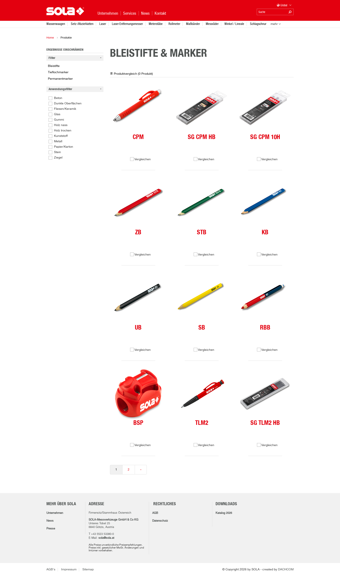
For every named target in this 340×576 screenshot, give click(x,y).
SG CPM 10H (265, 137)
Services (129, 13)
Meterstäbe (156, 24)
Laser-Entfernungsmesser (127, 24)
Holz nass (60, 125)
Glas (57, 114)
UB (138, 328)
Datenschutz (160, 520)
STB (201, 233)
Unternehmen (54, 513)
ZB (138, 233)
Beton (58, 98)
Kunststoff (61, 136)
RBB (265, 328)
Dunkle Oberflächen (68, 103)
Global (284, 5)
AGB (155, 513)
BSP (138, 423)
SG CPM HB (202, 137)
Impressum (69, 569)
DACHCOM (286, 569)
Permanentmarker (60, 78)
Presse (50, 528)
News (50, 520)
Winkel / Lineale (234, 24)
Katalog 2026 (224, 513)
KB (265, 233)
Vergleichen (142, 159)
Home (50, 37)
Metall (58, 141)
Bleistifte (54, 66)
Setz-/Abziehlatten (82, 24)
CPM (138, 137)
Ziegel (58, 157)
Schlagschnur (258, 24)
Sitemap (88, 569)
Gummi (59, 119)
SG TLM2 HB (265, 423)
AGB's (50, 569)
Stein (57, 152)
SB (201, 328)
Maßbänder (193, 24)
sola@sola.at (106, 538)
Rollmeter (174, 24)
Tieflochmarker (58, 72)
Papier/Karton (63, 146)
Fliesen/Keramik (65, 108)
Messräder (212, 24)
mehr (274, 24)
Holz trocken (62, 130)
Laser (102, 24)
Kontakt (160, 13)
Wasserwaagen (55, 24)
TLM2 (201, 423)
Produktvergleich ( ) (133, 73)
